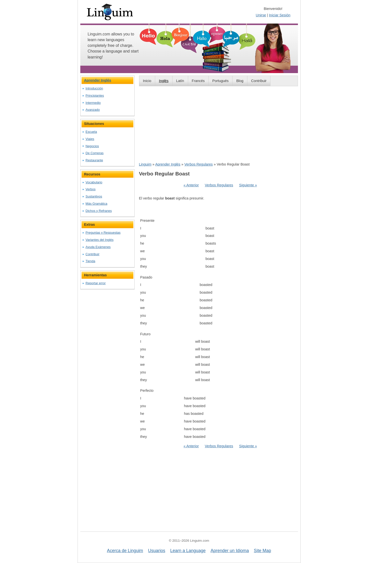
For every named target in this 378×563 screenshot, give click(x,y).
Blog (239, 81)
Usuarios (156, 550)
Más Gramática (96, 203)
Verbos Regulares (198, 164)
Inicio (147, 81)
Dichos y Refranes (99, 211)
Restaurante (94, 160)
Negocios (92, 146)
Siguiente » (248, 185)
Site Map (262, 550)
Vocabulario (94, 182)
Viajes (90, 139)
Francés (198, 81)
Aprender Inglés (167, 164)
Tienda (90, 261)
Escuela (91, 132)
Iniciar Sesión (279, 15)
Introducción (94, 88)
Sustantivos (94, 196)
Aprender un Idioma (230, 550)
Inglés (163, 81)
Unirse (261, 15)
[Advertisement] (218, 124)
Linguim (145, 164)
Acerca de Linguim (125, 550)
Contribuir (258, 81)
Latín (180, 81)
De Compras (95, 153)
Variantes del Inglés (100, 240)
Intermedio (93, 103)
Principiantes (95, 95)
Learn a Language (188, 550)
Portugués (220, 81)
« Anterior (191, 185)
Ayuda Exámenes (98, 247)
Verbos (90, 189)
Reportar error (96, 283)
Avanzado (93, 110)
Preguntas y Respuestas (103, 232)
